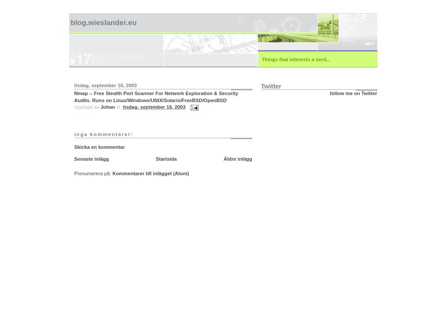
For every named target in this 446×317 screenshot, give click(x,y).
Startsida (166, 159)
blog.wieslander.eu (104, 22)
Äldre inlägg (238, 159)
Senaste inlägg (91, 159)
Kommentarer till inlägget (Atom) (150, 173)
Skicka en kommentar (99, 147)
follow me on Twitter (353, 93)
